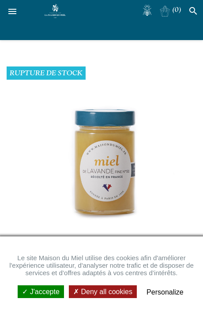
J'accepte (41, 291)
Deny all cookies (102, 291)
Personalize (165, 292)
